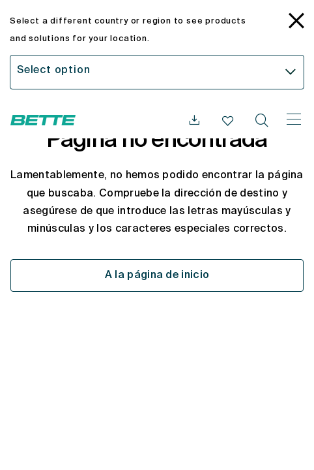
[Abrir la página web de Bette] (43, 120)
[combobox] (157, 72)
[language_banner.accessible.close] (296, 22)
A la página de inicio (157, 275)
